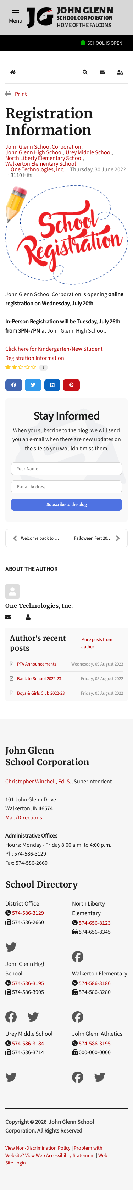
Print (21, 94)
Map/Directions (23, 818)
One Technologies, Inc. (38, 169)
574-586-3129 (28, 913)
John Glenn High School (34, 152)
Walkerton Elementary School (40, 164)
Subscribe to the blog (66, 504)
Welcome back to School (40, 538)
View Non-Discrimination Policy (38, 1148)
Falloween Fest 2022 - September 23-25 (101, 538)
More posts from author (96, 643)
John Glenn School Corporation (43, 147)
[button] (15, 17)
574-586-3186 (95, 983)
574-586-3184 (28, 1043)
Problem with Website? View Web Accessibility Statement (53, 1152)
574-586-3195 (28, 983)
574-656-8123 (95, 923)
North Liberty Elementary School (44, 158)
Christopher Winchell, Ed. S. (38, 781)
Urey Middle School (89, 152)
